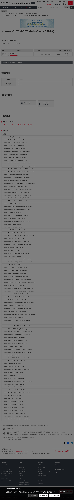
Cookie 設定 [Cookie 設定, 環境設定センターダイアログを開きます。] (33, 495)
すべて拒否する (43, 495)
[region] (37, 493)
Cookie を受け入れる (54, 495)
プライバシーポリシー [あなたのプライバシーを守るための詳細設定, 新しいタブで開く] (47, 492)
